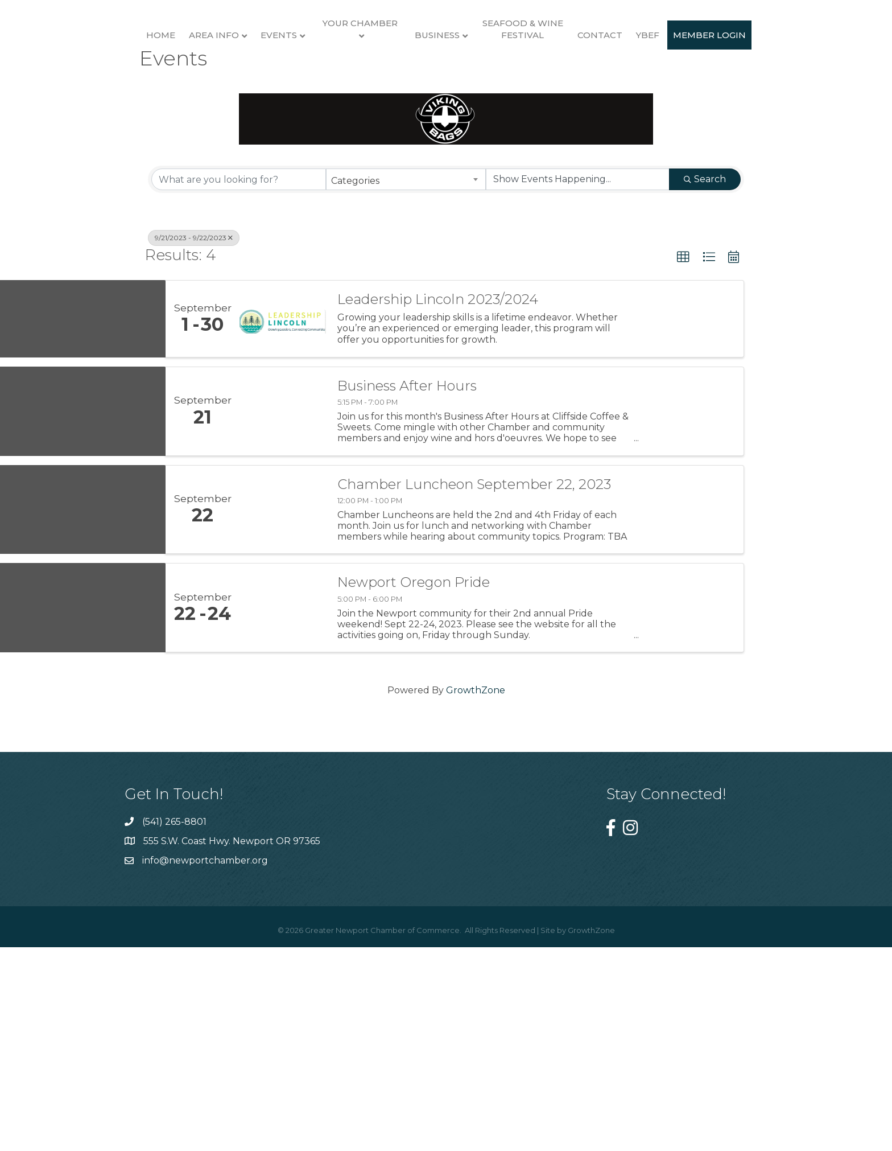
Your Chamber (318, 77)
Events (236, 89)
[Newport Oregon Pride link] (282, 818)
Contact (728, 89)
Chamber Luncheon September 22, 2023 (474, 694)
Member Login (446, 186)
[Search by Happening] (578, 389)
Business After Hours (407, 595)
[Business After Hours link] (282, 621)
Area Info (172, 89)
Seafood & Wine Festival (650, 83)
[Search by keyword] (238, 389)
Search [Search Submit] (705, 389)
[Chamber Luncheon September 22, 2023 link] (282, 719)
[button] (683, 467)
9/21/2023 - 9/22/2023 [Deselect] (194, 447)
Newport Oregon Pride (413, 792)
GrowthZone (475, 900)
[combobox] (406, 389)
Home (118, 89)
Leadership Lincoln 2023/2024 (437, 508)
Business (565, 89)
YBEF (776, 89)
